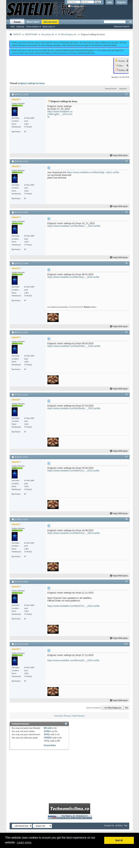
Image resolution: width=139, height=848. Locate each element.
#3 (127, 212)
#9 (127, 581)
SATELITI (17, 34)
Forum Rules (50, 745)
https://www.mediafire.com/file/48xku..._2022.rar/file (73, 226)
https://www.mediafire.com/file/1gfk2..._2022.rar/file (59, 114)
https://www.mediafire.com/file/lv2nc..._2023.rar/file (73, 470)
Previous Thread (62, 715)
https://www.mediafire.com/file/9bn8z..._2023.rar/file (73, 408)
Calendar (20, 27)
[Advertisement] (97, 127)
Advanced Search (121, 26)
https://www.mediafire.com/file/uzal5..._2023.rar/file (73, 660)
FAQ (13, 27)
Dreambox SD (47, 34)
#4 (127, 263)
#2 (127, 161)
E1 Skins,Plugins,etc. (67, 34)
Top (126, 708)
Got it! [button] (119, 840)
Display (122, 88)
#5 (127, 332)
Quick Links (48, 27)
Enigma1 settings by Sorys (31, 83)
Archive (119, 825)
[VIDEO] (47, 737)
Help (109, 2)
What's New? (33, 22)
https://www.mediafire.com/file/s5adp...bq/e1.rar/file (93, 172)
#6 (127, 394)
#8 (127, 519)
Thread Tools (110, 88)
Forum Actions (32, 27)
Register (121, 2)
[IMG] (47, 734)
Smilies (47, 731)
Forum (17, 22)
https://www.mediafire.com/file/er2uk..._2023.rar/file (73, 533)
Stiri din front (50, 22)
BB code (47, 728)
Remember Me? (76, 6)
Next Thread (78, 715)
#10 (126, 644)
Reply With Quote (119, 155)
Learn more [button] (24, 842)
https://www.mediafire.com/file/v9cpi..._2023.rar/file (73, 277)
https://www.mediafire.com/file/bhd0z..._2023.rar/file (73, 346)
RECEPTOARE (31, 34)
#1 (127, 94)
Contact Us (109, 825)
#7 (127, 456)
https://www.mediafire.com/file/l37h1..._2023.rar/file (73, 606)
